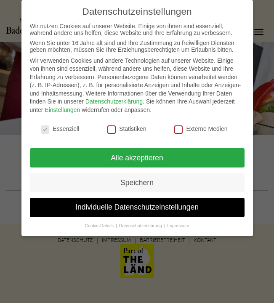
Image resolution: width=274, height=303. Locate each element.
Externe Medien (200, 125)
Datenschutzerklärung (114, 97)
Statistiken (126, 125)
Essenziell (60, 125)
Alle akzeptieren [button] (137, 153)
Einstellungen (62, 106)
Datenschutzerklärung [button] (141, 221)
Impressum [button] (178, 221)
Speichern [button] (137, 178)
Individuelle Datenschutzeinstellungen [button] (137, 203)
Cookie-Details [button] (100, 221)
